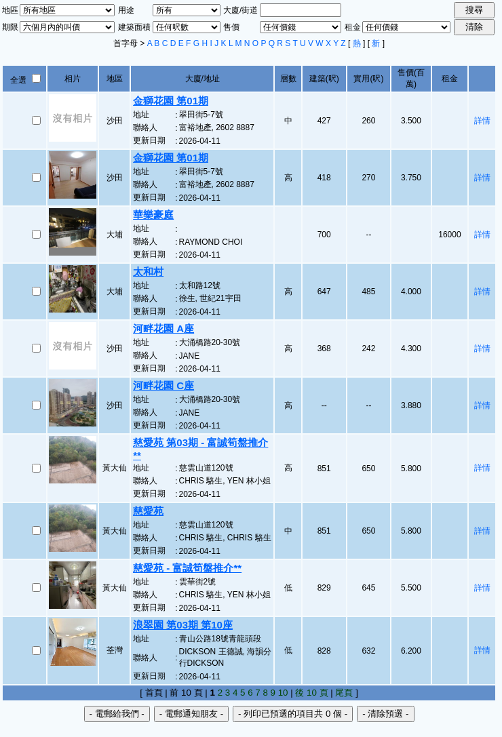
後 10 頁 (311, 693)
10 (283, 693)
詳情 (482, 120)
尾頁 (344, 693)
